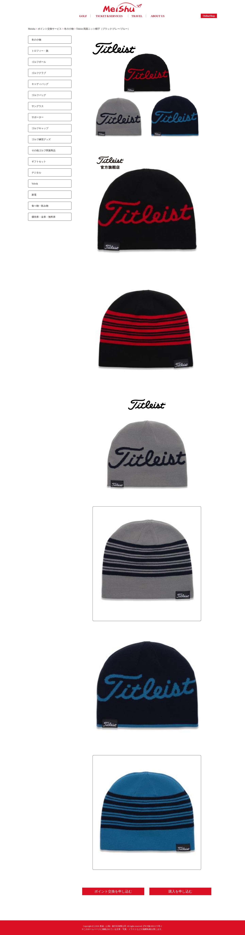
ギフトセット (39, 161)
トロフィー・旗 (40, 51)
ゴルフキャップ (40, 128)
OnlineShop (209, 16)
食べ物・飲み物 (40, 206)
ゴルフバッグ (39, 95)
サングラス (38, 106)
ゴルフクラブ (39, 73)
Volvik (35, 183)
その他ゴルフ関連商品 (43, 150)
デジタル (36, 172)
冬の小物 (36, 39)
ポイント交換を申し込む (113, 891)
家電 (34, 195)
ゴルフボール (39, 62)
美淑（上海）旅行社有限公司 (113, 926)
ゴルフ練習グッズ (41, 139)
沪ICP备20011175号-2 (152, 926)
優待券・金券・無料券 (43, 217)
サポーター (38, 117)
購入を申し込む (180, 891)
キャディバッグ (40, 84)
